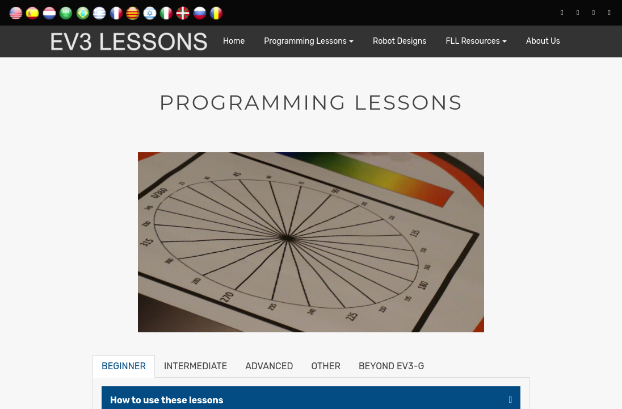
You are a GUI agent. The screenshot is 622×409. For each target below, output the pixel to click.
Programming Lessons (305, 41)
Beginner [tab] (124, 366)
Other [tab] (325, 366)
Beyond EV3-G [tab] (391, 366)
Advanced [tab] (269, 366)
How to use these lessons (167, 400)
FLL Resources (472, 41)
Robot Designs (399, 41)
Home (234, 41)
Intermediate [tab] (195, 366)
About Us (543, 41)
